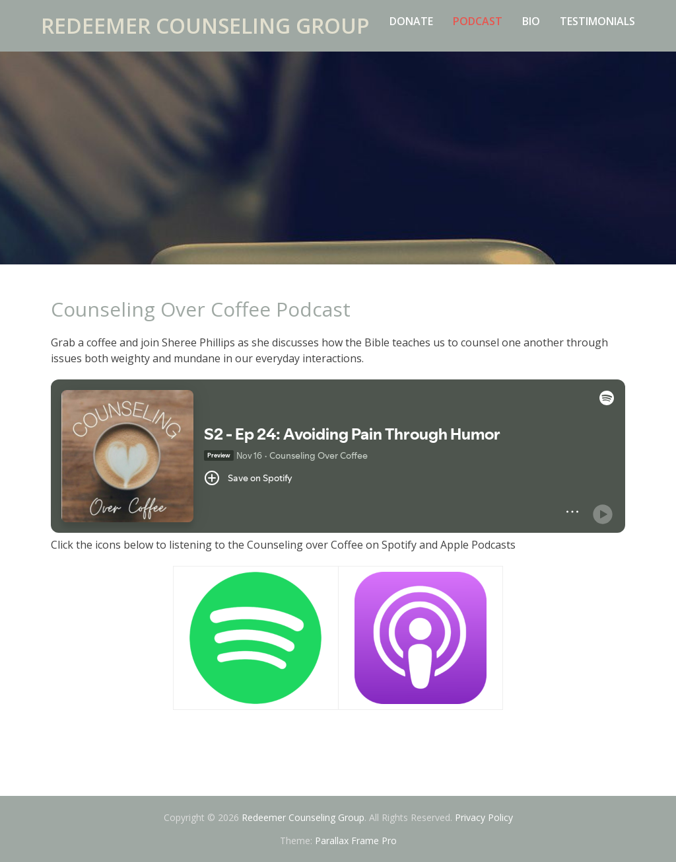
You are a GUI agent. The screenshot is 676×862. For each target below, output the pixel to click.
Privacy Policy (484, 817)
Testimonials (597, 21)
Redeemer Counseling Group (205, 25)
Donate (411, 21)
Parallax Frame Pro (356, 840)
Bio (531, 21)
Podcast (477, 21)
